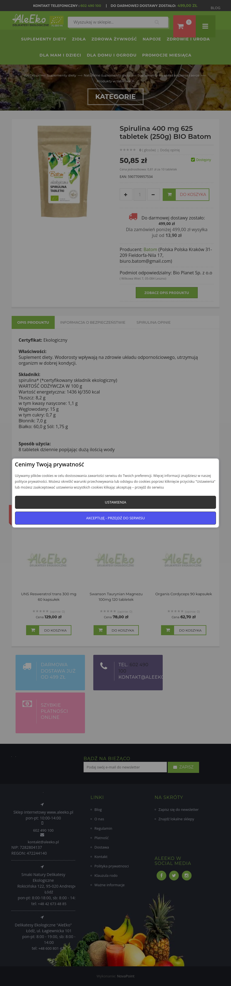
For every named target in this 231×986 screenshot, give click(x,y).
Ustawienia (115, 502)
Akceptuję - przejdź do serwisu (115, 517)
